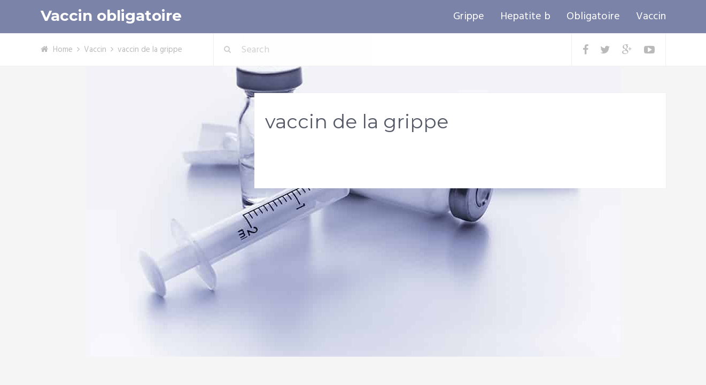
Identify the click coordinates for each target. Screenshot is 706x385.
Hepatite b (525, 16)
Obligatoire (593, 16)
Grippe (468, 16)
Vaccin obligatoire (111, 16)
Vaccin (651, 16)
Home (63, 49)
